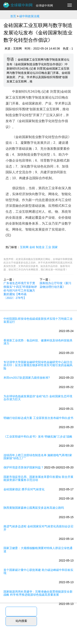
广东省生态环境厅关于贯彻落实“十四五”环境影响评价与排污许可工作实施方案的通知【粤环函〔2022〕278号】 (20, 290)
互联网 (24, 247)
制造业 (40, 247)
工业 (48, 247)
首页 (13, 16)
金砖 (32, 247)
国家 (55, 247)
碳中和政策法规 (29, 16)
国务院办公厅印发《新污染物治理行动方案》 (55, 284)
